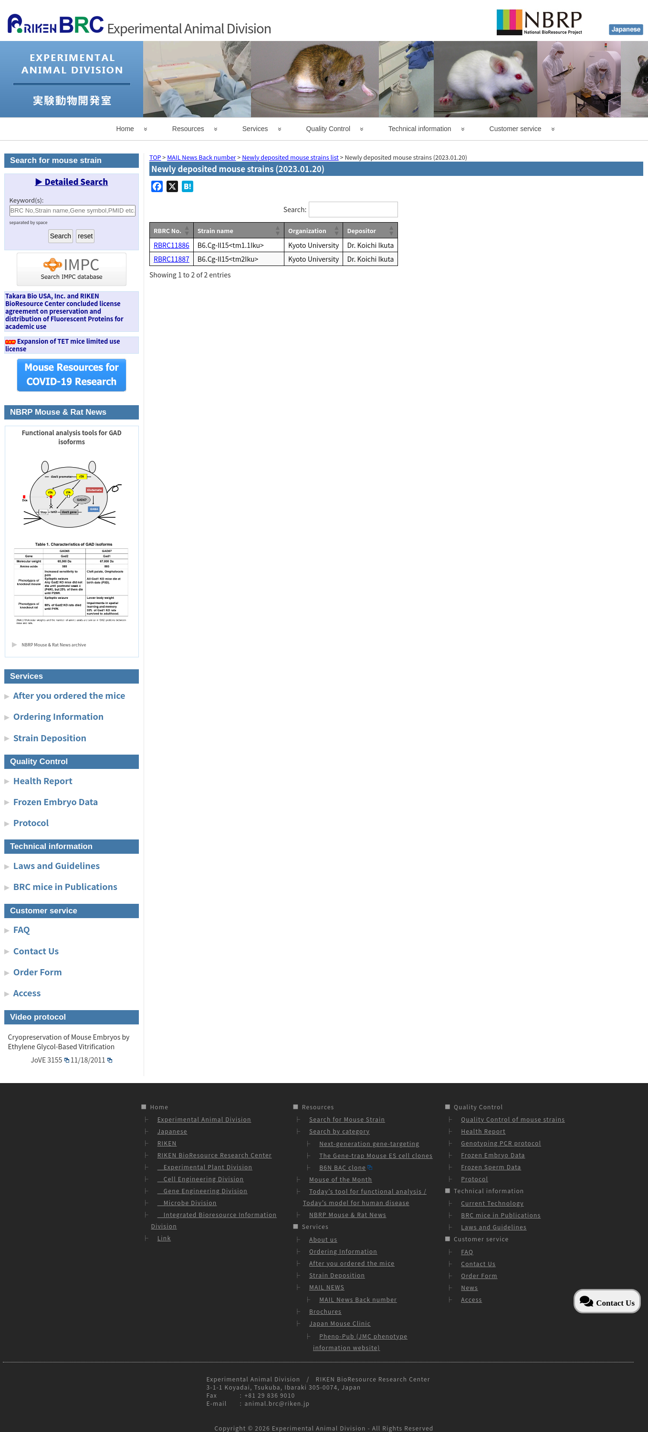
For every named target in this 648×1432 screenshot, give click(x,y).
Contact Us (36, 950)
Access (27, 992)
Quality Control (328, 129)
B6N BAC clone (345, 1167)
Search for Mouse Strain (347, 1119)
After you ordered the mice (69, 695)
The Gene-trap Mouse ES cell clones (376, 1155)
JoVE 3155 (50, 1059)
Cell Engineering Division (200, 1179)
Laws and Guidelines (56, 865)
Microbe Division (187, 1202)
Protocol (31, 822)
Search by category (339, 1131)
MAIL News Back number (358, 1299)
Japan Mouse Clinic (340, 1323)
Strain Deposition (49, 737)
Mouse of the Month (340, 1179)
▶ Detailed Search (71, 181)
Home (125, 129)
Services (255, 129)
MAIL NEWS (327, 1287)
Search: (294, 209)
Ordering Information (58, 716)
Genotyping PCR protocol (501, 1143)
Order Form (37, 971)
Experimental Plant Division (204, 1167)
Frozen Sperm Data (491, 1167)
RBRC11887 (171, 259)
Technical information (419, 129)
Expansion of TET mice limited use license (62, 345)
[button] (186, 230)
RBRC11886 (171, 245)
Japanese (172, 1131)
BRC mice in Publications (65, 886)
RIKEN (167, 1143)
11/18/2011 (91, 1059)
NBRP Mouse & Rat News (348, 1214)
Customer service (516, 129)
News (469, 1287)
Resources (188, 129)
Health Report (43, 780)
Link (164, 1238)
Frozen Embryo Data (55, 801)
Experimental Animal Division (204, 1119)
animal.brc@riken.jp (277, 1403)
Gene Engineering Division (202, 1191)
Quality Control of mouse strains (513, 1119)
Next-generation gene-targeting (369, 1143)
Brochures (325, 1311)
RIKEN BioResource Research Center (214, 1155)
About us (323, 1239)
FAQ (21, 929)
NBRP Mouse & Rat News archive (54, 645)
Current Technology (492, 1203)
